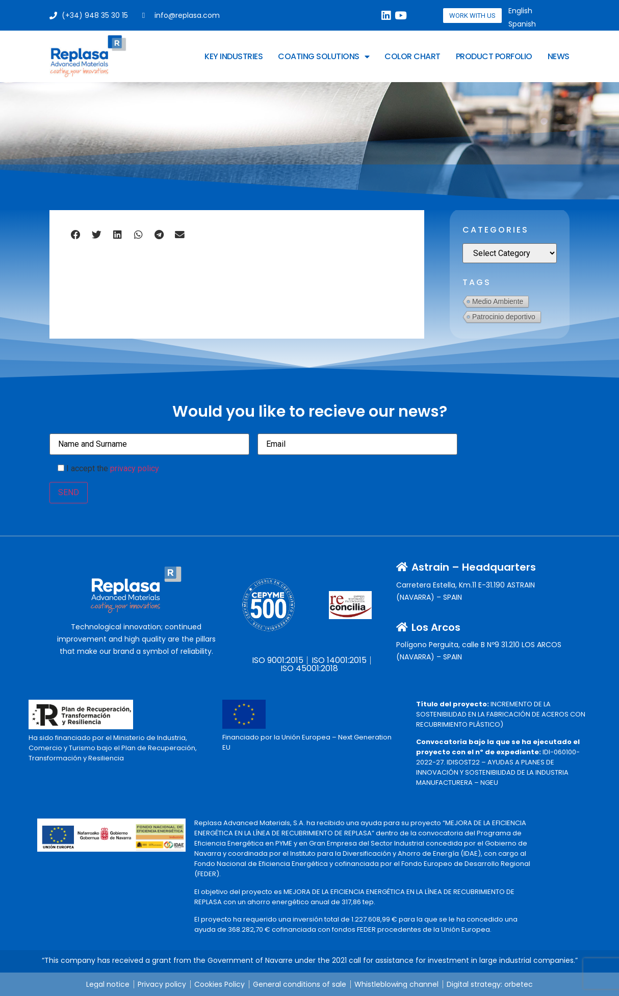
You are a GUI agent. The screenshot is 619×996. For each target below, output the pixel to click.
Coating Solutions (323, 56)
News (559, 56)
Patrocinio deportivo (503, 317)
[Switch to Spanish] (522, 24)
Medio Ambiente (497, 301)
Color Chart (412, 56)
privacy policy (134, 468)
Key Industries (233, 56)
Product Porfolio (494, 56)
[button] (76, 234)
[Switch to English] (520, 10)
